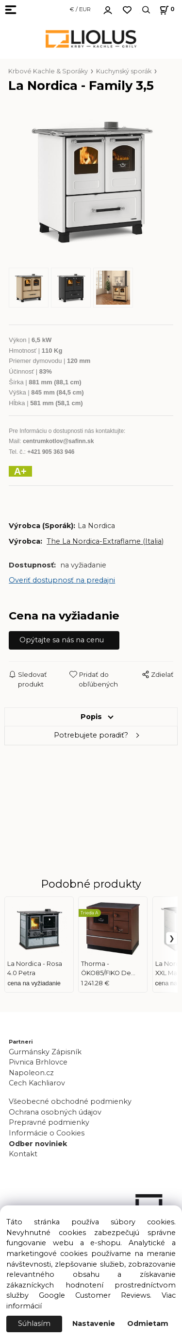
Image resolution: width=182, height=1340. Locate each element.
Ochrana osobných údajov (55, 1112)
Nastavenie (93, 1323)
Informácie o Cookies (46, 1133)
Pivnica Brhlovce (40, 1062)
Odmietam (147, 1323)
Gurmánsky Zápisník (45, 1052)
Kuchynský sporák (123, 71)
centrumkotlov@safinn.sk (58, 441)
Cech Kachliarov (37, 1083)
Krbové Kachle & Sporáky (48, 71)
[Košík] (166, 9)
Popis (91, 716)
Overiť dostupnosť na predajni (62, 580)
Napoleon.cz (31, 1072)
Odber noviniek (38, 1143)
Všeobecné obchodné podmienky (70, 1101)
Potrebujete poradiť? (91, 735)
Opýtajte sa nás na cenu (61, 640)
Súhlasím (34, 1323)
